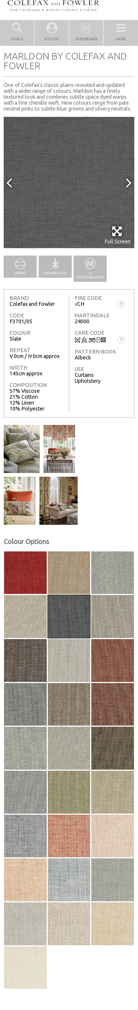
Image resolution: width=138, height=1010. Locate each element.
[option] (69, 182)
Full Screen (118, 235)
